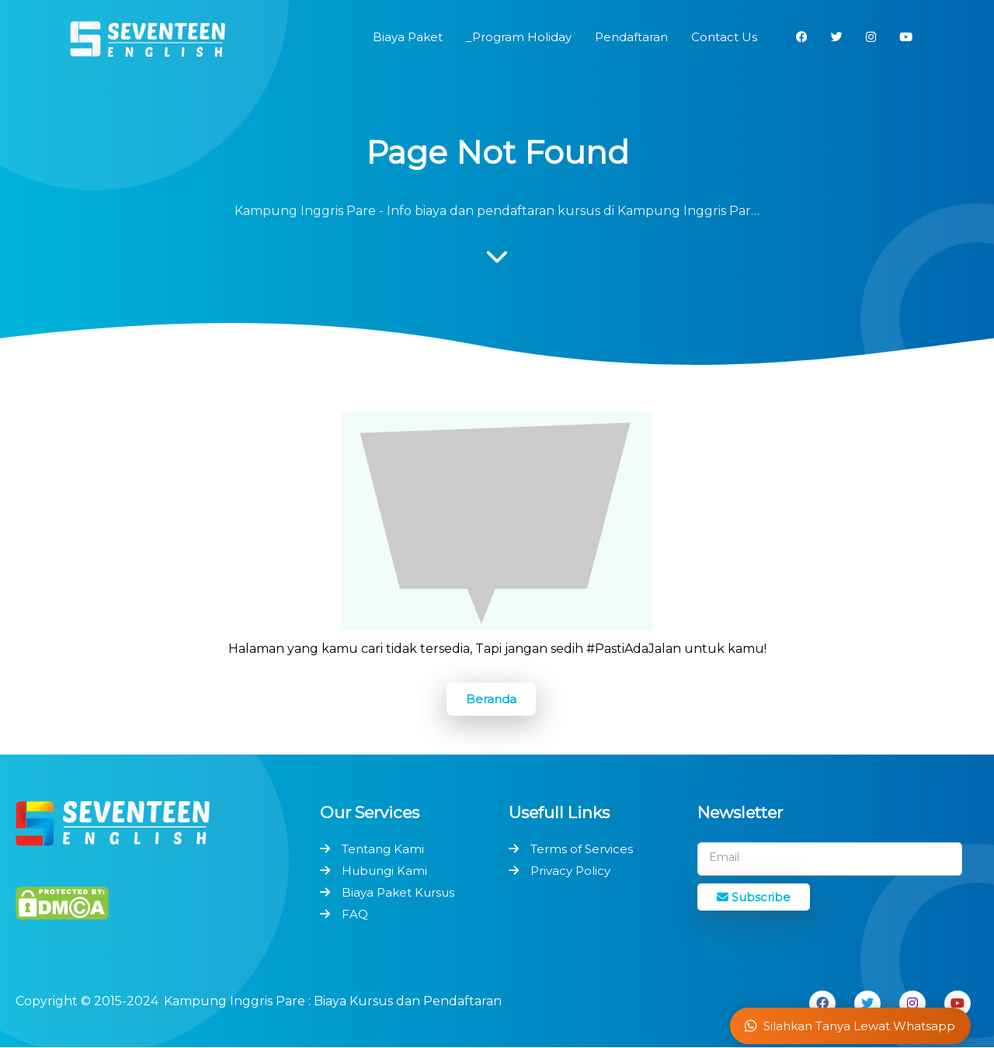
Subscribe (754, 897)
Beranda (491, 699)
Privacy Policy (570, 870)
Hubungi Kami (384, 870)
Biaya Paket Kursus (398, 892)
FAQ (355, 914)
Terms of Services (581, 849)
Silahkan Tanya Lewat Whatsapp (850, 1026)
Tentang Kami (383, 849)
